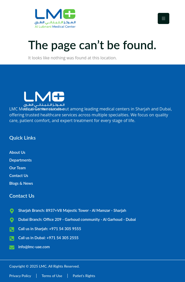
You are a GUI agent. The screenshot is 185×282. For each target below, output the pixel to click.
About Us (17, 152)
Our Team (17, 167)
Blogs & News (21, 183)
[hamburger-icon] (163, 18)
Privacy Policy (20, 275)
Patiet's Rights (84, 275)
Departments (20, 160)
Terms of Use (52, 275)
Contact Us (18, 175)
